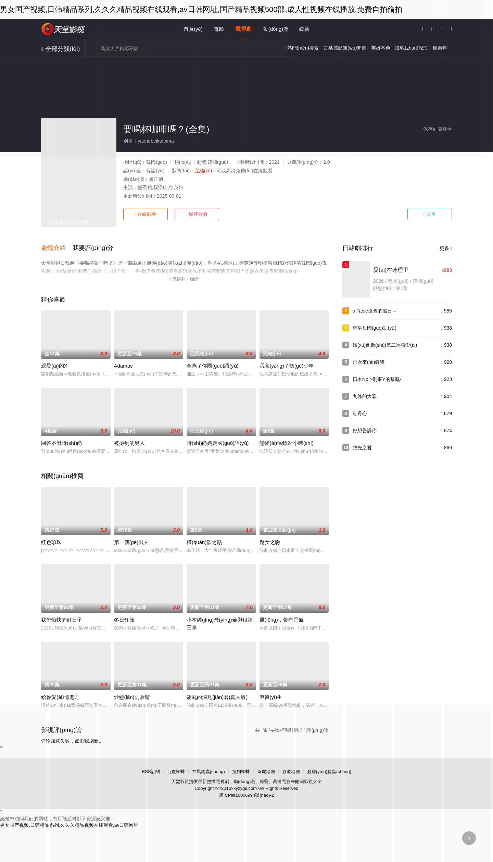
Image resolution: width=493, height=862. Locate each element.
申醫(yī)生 (271, 696)
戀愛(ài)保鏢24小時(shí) (287, 442)
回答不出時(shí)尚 (61, 442)
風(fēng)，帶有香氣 (282, 618)
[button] (57, 247)
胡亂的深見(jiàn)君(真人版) (217, 696)
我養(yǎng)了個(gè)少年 (287, 365)
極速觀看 (197, 214)
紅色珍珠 (51, 541)
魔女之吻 (270, 541)
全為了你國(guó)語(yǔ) (213, 365)
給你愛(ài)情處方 (60, 696)
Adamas (123, 365)
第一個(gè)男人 (131, 541)
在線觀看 (145, 214)
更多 (446, 248)
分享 (430, 214)
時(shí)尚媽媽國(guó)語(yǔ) (218, 442)
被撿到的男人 (129, 442)
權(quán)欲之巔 (204, 541)
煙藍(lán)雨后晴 (132, 696)
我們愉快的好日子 (61, 618)
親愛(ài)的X (54, 365)
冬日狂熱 (124, 618)
